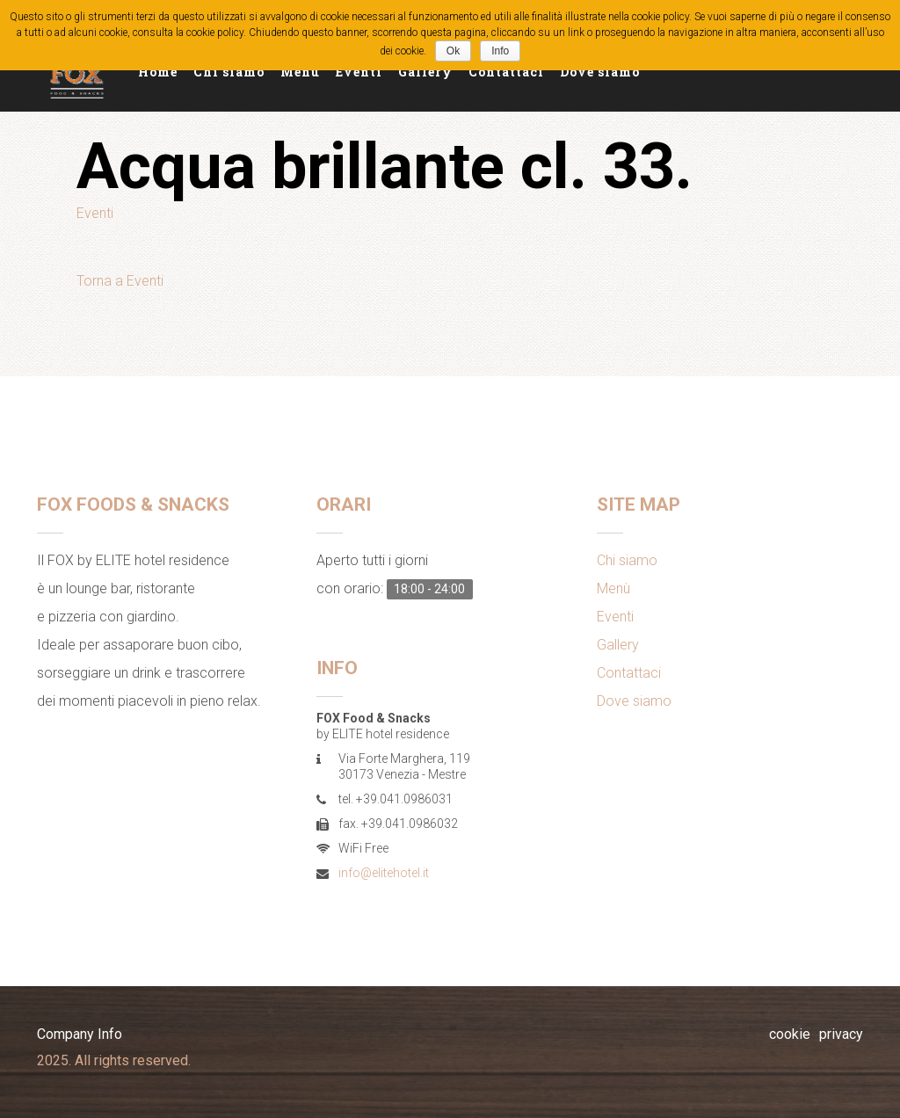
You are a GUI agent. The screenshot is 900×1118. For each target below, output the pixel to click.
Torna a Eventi (119, 280)
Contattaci (506, 71)
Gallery (425, 71)
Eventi (359, 71)
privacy (841, 1034)
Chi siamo (229, 71)
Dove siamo (600, 71)
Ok (453, 51)
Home (158, 71)
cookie (789, 1034)
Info (500, 51)
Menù (300, 71)
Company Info (79, 1034)
